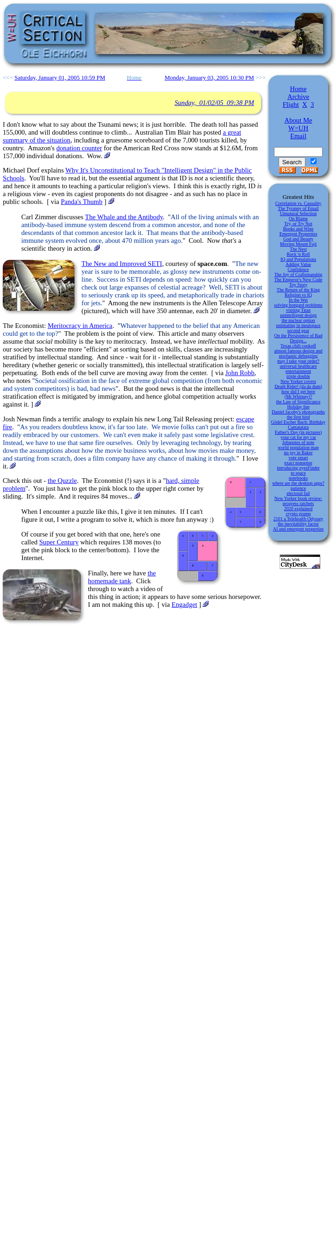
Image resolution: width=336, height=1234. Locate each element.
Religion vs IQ (298, 294)
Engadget (184, 604)
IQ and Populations (298, 259)
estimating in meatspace (298, 325)
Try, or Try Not (298, 223)
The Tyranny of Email (298, 208)
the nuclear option (298, 320)
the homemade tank (122, 577)
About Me (298, 120)
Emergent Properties (298, 233)
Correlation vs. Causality (298, 203)
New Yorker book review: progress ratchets (298, 501)
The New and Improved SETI (121, 263)
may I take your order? (298, 361)
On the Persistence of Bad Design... (298, 338)
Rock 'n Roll (298, 254)
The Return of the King (298, 289)
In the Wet (298, 299)
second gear (298, 330)
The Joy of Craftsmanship (298, 274)
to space (298, 472)
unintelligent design (298, 315)
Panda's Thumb (81, 201)
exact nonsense (298, 462)
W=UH (298, 128)
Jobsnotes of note (298, 442)
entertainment (298, 371)
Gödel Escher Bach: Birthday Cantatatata (298, 425)
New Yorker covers (298, 381)
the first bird (298, 417)
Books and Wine (298, 228)
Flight (291, 104)
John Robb (240, 372)
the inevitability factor (298, 523)
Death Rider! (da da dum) (298, 386)
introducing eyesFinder (298, 467)
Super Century (59, 542)
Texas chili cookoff (298, 345)
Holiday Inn (298, 406)
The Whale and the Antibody (124, 217)
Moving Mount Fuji (298, 244)
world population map (298, 447)
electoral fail (298, 493)
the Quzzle (62, 480)
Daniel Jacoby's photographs (298, 411)
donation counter (79, 148)
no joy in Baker (298, 452)
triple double (298, 376)
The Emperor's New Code (298, 279)
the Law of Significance (298, 401)
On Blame (298, 218)
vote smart (298, 457)
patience (298, 488)
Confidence (298, 269)
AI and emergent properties (298, 528)
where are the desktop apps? (298, 483)
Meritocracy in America (80, 325)
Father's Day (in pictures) (298, 432)
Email (298, 136)
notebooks (298, 478)
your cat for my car (298, 437)
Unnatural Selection (298, 213)
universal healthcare (298, 366)
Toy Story (298, 284)
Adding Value (298, 264)
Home (298, 89)
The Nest (298, 249)
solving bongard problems (298, 305)
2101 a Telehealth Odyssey (299, 518)
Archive (298, 96)
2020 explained (298, 508)
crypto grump (298, 513)
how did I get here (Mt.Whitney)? (298, 394)
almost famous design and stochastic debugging (298, 353)
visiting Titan (298, 310)
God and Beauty (298, 238)
